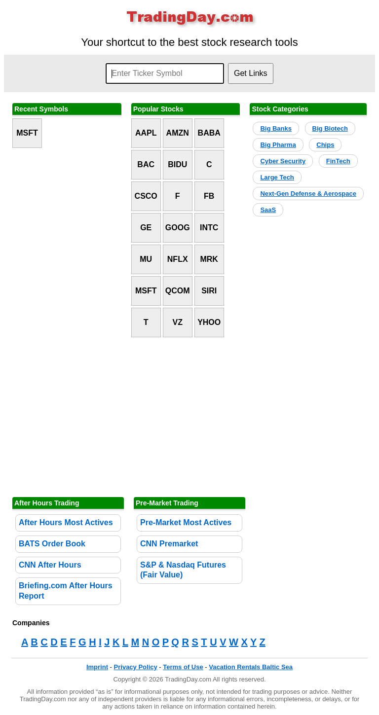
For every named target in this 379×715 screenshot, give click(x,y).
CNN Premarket (169, 543)
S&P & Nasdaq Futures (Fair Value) (183, 570)
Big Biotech (330, 128)
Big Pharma (278, 144)
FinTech (338, 161)
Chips (325, 144)
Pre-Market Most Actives (185, 522)
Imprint (97, 667)
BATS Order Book (52, 543)
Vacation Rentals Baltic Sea (251, 667)
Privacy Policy (135, 667)
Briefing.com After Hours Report (66, 590)
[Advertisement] (189, 417)
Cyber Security (282, 161)
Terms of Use (183, 667)
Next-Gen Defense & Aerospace (308, 193)
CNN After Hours (50, 565)
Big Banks (276, 128)
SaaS (268, 210)
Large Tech (277, 177)
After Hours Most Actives (66, 522)
